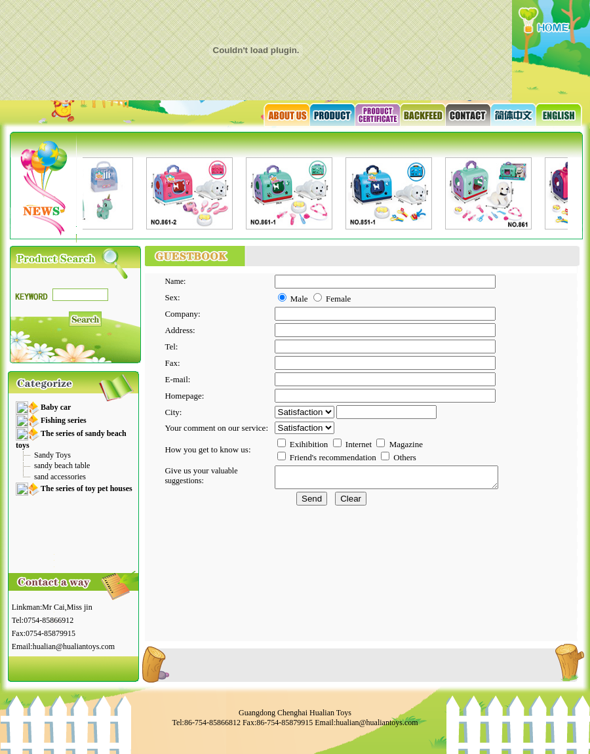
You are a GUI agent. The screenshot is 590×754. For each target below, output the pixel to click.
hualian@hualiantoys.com (74, 646)
